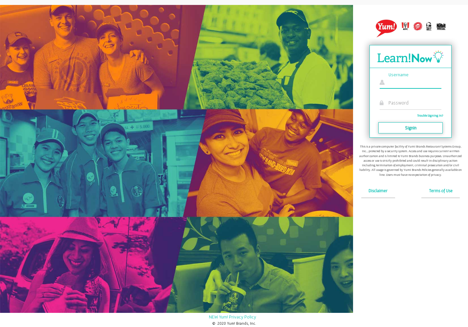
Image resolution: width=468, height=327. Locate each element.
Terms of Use (441, 190)
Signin (410, 127)
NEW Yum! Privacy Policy (232, 316)
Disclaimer (378, 190)
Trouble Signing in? (430, 115)
